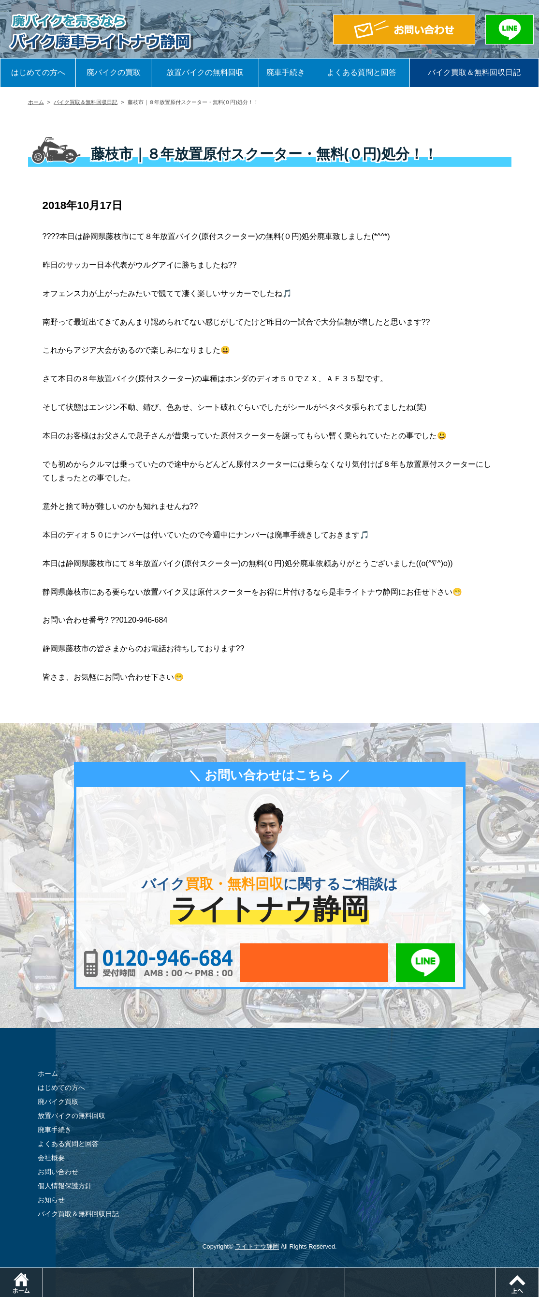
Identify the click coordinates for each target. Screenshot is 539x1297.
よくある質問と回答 (361, 72)
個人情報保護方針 (65, 1186)
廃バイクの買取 (114, 72)
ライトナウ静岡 (257, 1246)
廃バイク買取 (58, 1101)
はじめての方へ (38, 72)
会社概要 (51, 1158)
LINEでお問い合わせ (425, 962)
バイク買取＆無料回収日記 (474, 72)
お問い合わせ (58, 1172)
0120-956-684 (158, 962)
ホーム (36, 102)
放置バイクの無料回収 (205, 72)
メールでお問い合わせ (314, 962)
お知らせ (51, 1200)
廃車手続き (285, 72)
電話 (193, 1272)
